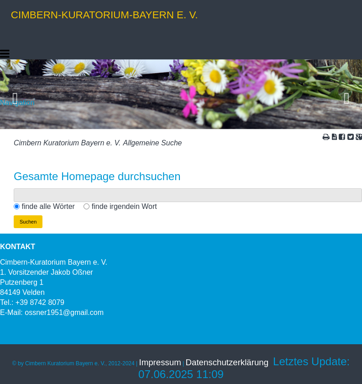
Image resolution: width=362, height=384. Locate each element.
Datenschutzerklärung (227, 362)
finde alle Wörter (48, 206)
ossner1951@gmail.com (64, 312)
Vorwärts (347, 94)
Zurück (15, 94)
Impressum (160, 362)
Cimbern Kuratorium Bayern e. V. (67, 143)
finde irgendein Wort (124, 206)
